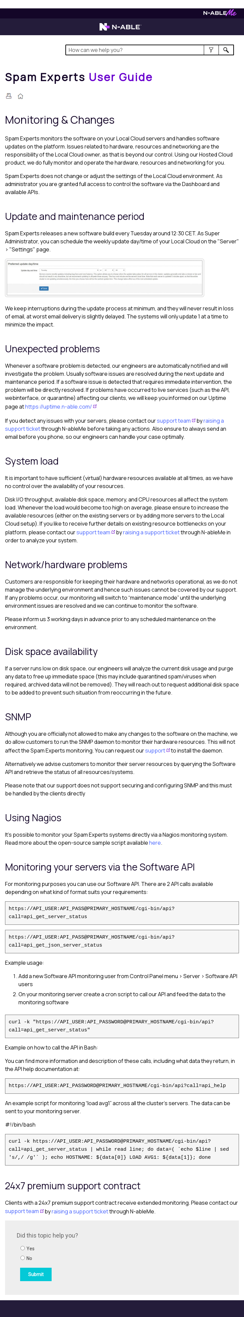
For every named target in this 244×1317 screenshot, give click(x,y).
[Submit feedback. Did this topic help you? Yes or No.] (107, 1256)
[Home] (79, 77)
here (155, 842)
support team (174, 420)
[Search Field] (149, 50)
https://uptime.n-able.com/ (58, 406)
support (155, 750)
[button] (211, 50)
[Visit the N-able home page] (120, 30)
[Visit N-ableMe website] (220, 14)
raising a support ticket (151, 532)
